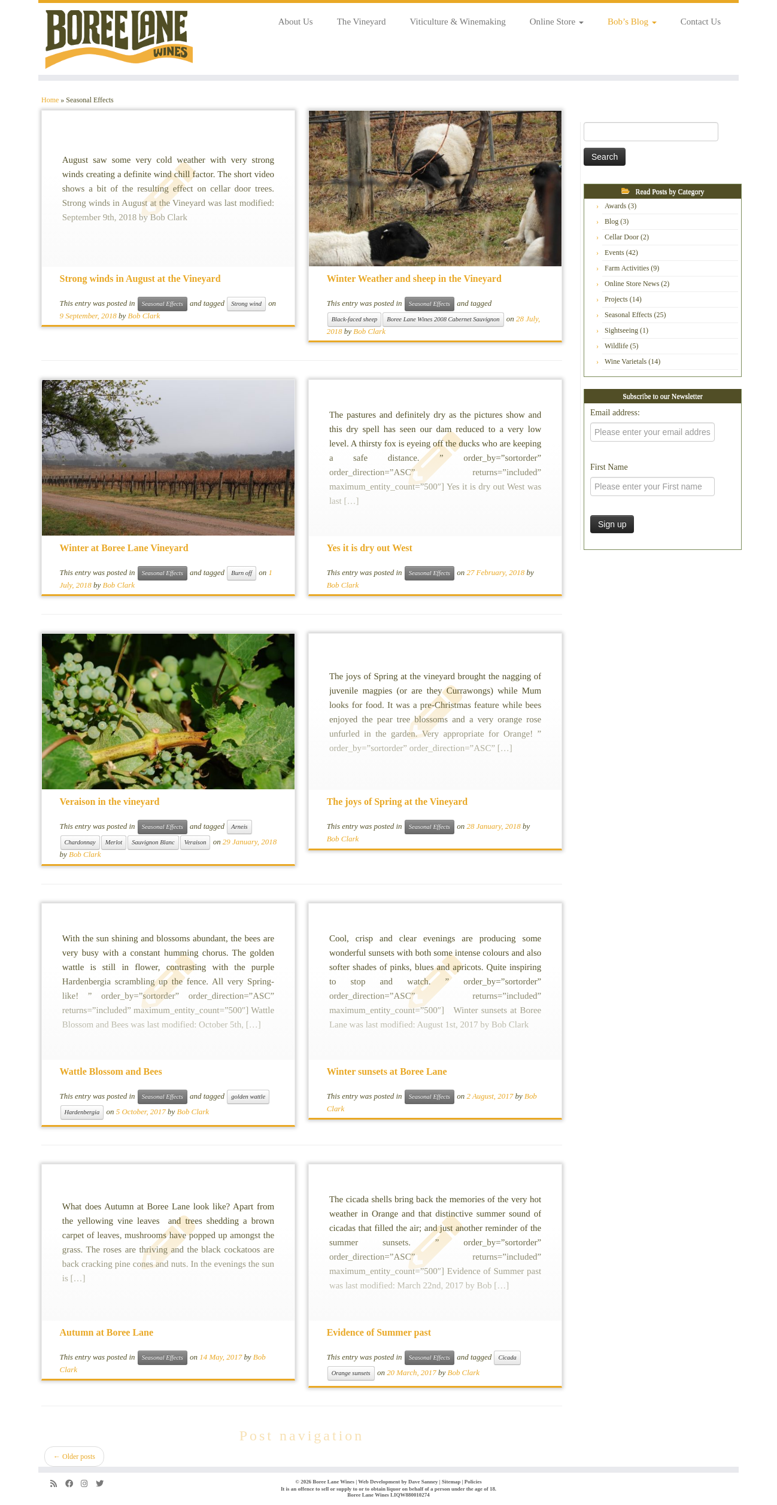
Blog (611, 221)
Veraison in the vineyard (110, 801)
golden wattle (248, 1096)
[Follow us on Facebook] (73, 1484)
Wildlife (617, 346)
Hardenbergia (82, 1112)
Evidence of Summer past (379, 1332)
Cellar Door (622, 237)
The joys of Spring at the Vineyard (397, 801)
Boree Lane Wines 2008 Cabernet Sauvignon (443, 319)
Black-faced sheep (355, 319)
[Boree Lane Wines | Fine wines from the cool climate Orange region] (119, 39)
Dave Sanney (423, 1482)
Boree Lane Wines (333, 1482)
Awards (615, 206)
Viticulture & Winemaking (458, 21)
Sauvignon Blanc (153, 842)
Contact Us (701, 21)
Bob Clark (144, 315)
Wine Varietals (626, 361)
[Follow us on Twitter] (103, 1484)
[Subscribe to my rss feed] (57, 1484)
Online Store (557, 21)
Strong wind (246, 303)
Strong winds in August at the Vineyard (140, 278)
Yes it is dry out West (369, 548)
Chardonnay (80, 842)
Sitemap (451, 1482)
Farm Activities (627, 268)
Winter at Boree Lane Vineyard (124, 548)
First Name (609, 467)
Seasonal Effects (162, 303)
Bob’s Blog (632, 21)
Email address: (615, 412)
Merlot (114, 842)
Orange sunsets (351, 1373)
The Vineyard (361, 21)
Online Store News (632, 283)
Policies (473, 1482)
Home (50, 100)
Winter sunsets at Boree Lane (387, 1071)
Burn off (241, 573)
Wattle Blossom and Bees (111, 1071)
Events (614, 252)
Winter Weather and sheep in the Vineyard (414, 278)
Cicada (507, 1357)
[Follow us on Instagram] (88, 1484)
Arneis (239, 826)
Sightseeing (621, 330)
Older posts (74, 1456)
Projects (616, 299)
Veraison (195, 842)
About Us (295, 21)
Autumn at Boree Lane (107, 1332)
